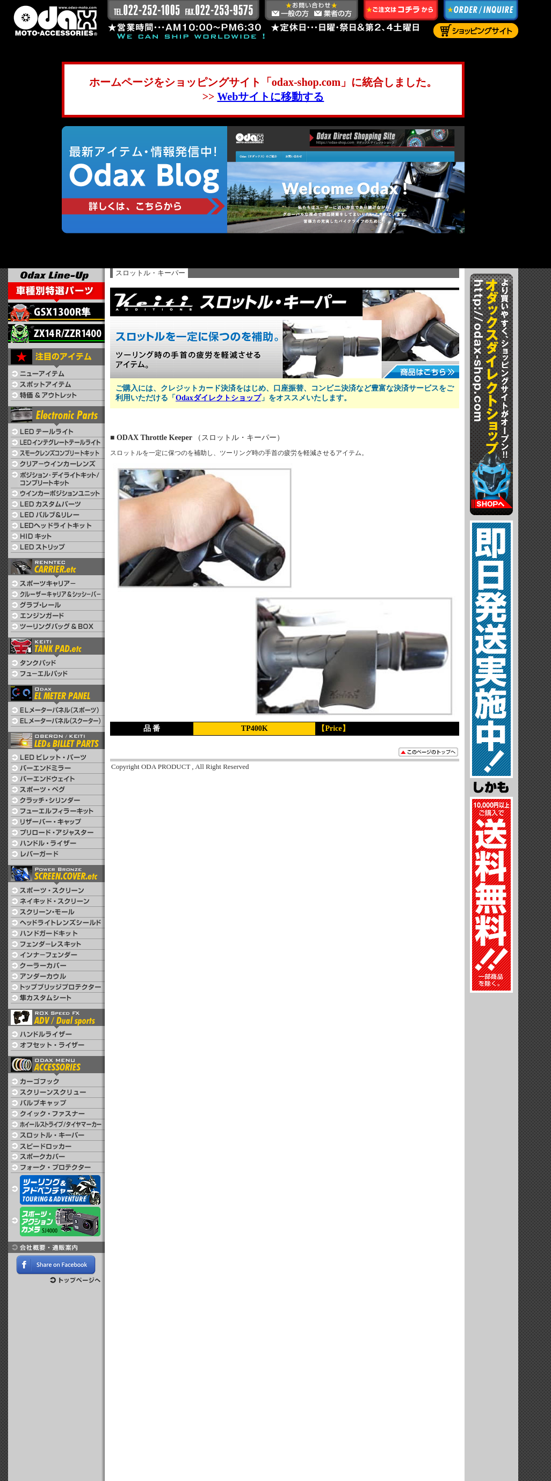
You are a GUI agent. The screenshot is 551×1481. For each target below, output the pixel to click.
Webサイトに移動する (270, 96)
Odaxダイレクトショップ (218, 398)
